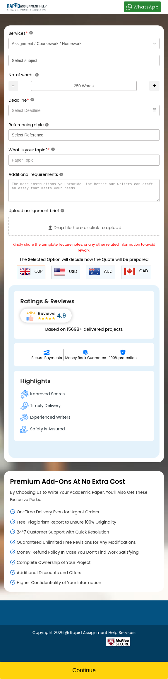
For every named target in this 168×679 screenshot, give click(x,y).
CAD (136, 274)
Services (20, 33)
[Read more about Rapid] (70, 644)
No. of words (23, 75)
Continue (84, 670)
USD (65, 275)
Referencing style (28, 125)
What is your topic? (31, 150)
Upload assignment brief (36, 214)
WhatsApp (142, 7)
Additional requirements (35, 174)
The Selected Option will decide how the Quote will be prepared (84, 263)
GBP (31, 275)
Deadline (21, 100)
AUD (101, 275)
